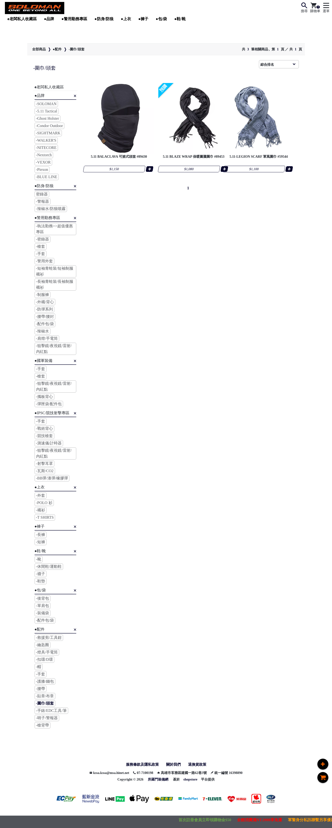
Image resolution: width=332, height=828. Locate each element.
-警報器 (42, 201)
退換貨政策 (199, 765)
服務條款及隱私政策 (141, 765)
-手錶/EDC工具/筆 (51, 710)
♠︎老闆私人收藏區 (22, 19)
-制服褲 (42, 295)
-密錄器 (42, 239)
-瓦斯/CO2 (45, 471)
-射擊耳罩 (44, 463)
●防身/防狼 (104, 19)
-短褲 (40, 542)
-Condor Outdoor (49, 126)
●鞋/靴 (179, 19)
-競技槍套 (44, 436)
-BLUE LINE (46, 177)
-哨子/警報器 (47, 718)
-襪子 (40, 574)
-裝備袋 (42, 613)
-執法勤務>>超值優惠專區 (54, 229)
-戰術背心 (44, 428)
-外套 (40, 495)
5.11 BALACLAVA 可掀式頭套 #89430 (118, 155)
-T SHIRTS (45, 517)
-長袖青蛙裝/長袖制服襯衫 (55, 284)
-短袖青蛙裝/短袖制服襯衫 (55, 271)
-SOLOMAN (46, 104)
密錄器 (42, 194)
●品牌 (49, 19)
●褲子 (143, 19)
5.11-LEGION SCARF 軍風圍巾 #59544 (264, 155)
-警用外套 (44, 261)
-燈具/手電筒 (47, 652)
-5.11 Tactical (46, 111)
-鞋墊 (40, 581)
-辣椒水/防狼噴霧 (51, 209)
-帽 (38, 667)
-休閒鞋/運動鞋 (49, 566)
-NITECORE (46, 148)
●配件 (57, 49)
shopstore (190, 780)
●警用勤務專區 (74, 19)
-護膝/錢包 (45, 681)
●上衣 (126, 19)
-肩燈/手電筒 (47, 338)
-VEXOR (43, 162)
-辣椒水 (42, 331)
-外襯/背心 (45, 302)
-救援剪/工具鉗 (49, 637)
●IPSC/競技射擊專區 (52, 413)
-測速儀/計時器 (49, 443)
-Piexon (42, 169)
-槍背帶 (42, 725)
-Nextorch (44, 155)
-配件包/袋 (45, 324)
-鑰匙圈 (42, 645)
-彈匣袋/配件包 (49, 404)
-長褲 (40, 535)
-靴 (38, 559)
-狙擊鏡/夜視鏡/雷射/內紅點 (54, 349)
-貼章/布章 (45, 696)
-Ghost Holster (47, 118)
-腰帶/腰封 (45, 316)
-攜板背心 (44, 397)
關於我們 (174, 765)
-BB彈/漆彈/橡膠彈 (52, 478)
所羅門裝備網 (158, 780)
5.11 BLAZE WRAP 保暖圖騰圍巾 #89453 (191, 155)
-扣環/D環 (44, 659)
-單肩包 (42, 606)
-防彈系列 (44, 309)
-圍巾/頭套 (77, 49)
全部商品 (39, 49)
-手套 (40, 254)
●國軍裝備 (44, 361)
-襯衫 (40, 510)
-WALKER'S (46, 140)
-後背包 (42, 598)
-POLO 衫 (44, 503)
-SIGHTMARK (48, 133)
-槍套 (40, 246)
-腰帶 (40, 689)
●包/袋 (161, 19)
